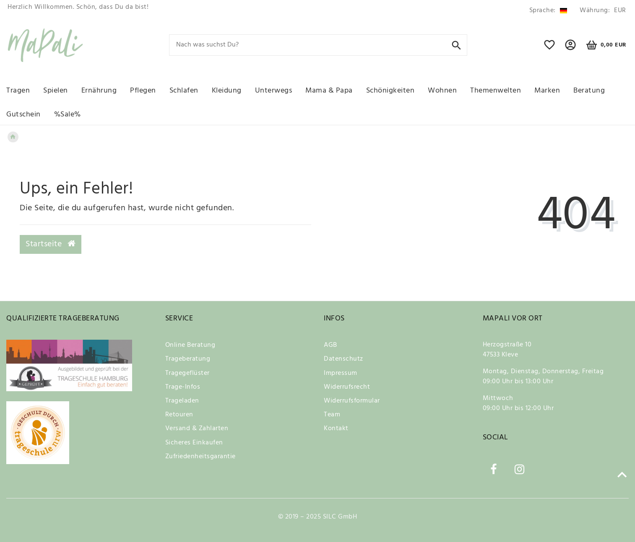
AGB (330, 345)
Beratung (589, 91)
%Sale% (67, 114)
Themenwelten (495, 91)
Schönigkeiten (390, 91)
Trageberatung (188, 359)
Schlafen (183, 91)
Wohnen (442, 91)
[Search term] (318, 45)
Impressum (340, 373)
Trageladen (182, 400)
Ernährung (99, 91)
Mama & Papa (329, 91)
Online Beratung (190, 345)
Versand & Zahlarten (197, 428)
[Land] (548, 10)
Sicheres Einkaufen (194, 442)
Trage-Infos (182, 387)
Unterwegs (273, 91)
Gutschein (23, 114)
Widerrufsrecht (347, 387)
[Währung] (601, 10)
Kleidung (227, 91)
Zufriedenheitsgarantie (200, 456)
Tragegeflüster (187, 373)
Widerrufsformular (352, 400)
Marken (547, 91)
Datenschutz (343, 359)
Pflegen (143, 91)
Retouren (179, 414)
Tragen (18, 91)
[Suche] (456, 44)
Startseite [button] (50, 244)
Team (332, 414)
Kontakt (336, 428)
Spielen (55, 91)
